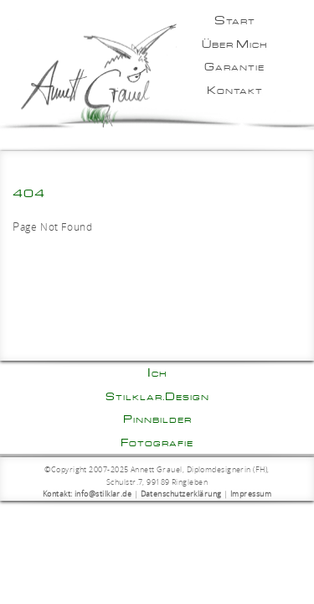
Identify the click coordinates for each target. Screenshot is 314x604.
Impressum (250, 494)
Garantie (234, 66)
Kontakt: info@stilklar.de (87, 494)
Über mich (235, 43)
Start (234, 20)
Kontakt (235, 89)
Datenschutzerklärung (181, 494)
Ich (157, 372)
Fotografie (157, 442)
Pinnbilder (157, 418)
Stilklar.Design (157, 396)
